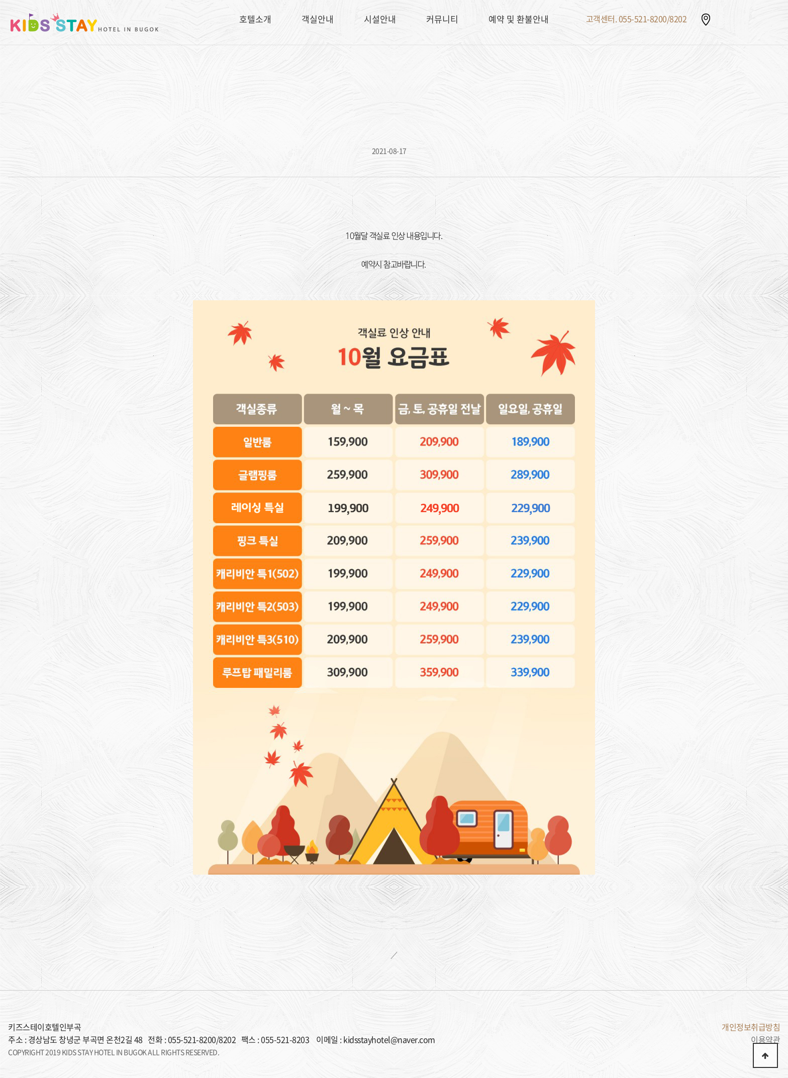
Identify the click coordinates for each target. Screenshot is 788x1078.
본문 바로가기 (0, 0)
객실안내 (318, 19)
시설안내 (380, 19)
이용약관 (765, 1039)
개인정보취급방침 (751, 1027)
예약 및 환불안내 (518, 19)
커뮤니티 (442, 19)
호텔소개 (255, 19)
